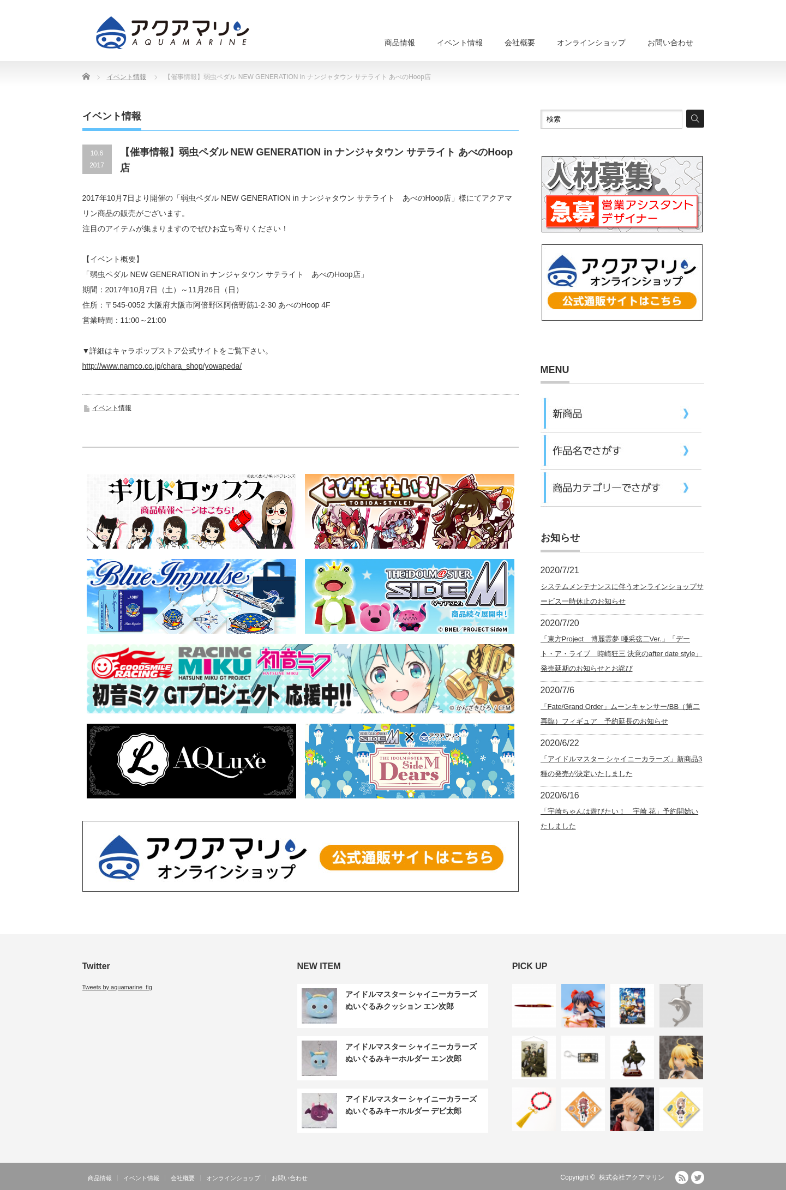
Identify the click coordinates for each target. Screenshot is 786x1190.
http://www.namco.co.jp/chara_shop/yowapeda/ (162, 366)
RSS (681, 1177)
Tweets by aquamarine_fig (117, 987)
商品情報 (400, 42)
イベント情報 (460, 42)
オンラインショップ (591, 42)
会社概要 (520, 42)
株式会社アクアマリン (631, 1177)
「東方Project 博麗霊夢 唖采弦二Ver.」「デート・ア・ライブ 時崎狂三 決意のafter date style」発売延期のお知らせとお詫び (622, 653)
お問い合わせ (670, 42)
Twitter (697, 1177)
